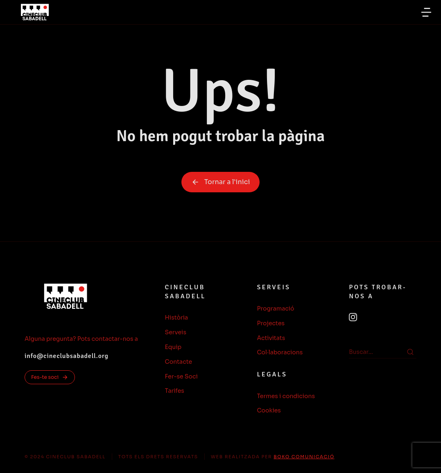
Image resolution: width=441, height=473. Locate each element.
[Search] (410, 352)
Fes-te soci (49, 377)
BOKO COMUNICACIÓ (304, 456)
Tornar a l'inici (220, 182)
